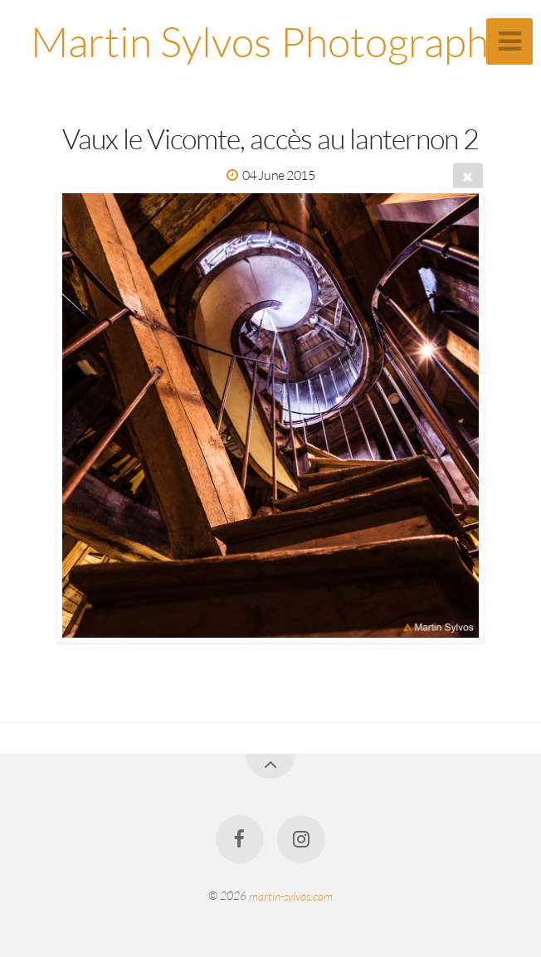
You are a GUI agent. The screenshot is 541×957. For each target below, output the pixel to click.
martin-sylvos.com (291, 895)
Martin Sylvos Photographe (270, 41)
